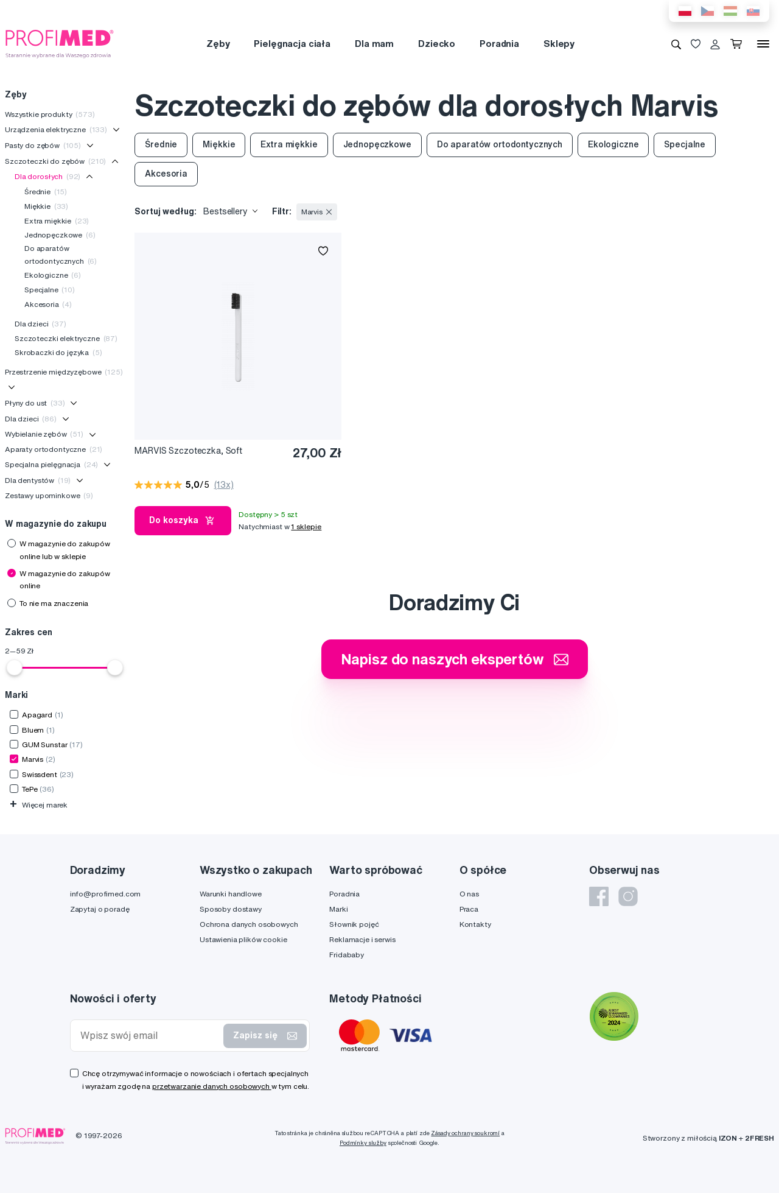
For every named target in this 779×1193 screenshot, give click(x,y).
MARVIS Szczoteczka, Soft (188, 450)
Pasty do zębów (43, 145)
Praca (468, 909)
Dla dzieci (40, 324)
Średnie (45, 191)
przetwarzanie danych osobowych (211, 1086)
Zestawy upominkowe (49, 495)
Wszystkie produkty (50, 114)
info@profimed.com (105, 894)
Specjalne (49, 290)
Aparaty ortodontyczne (53, 449)
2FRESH (759, 1138)
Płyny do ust (35, 403)
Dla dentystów (38, 480)
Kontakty (475, 924)
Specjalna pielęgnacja (51, 464)
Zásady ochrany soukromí (465, 1133)
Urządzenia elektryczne (56, 129)
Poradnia (499, 43)
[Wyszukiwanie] (676, 44)
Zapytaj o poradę (100, 909)
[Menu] (763, 44)
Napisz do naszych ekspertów (454, 659)
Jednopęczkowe (60, 235)
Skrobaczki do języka (58, 352)
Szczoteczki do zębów (55, 161)
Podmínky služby (363, 1142)
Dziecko (436, 43)
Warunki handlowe (231, 894)
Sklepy (559, 43)
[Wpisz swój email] (149, 1035)
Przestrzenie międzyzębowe (64, 372)
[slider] (15, 667)
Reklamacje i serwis (362, 939)
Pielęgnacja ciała (292, 43)
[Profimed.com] (59, 43)
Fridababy (346, 955)
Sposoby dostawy (231, 909)
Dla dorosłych (47, 176)
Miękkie (46, 206)
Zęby (217, 43)
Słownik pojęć (354, 924)
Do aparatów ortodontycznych (60, 254)
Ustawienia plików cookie (243, 939)
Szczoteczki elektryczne (66, 338)
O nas (469, 894)
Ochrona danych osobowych (249, 924)
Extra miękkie (56, 221)
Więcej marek (39, 805)
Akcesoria (48, 304)
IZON (728, 1138)
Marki (338, 909)
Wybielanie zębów (44, 434)
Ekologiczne (52, 275)
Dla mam (374, 43)
